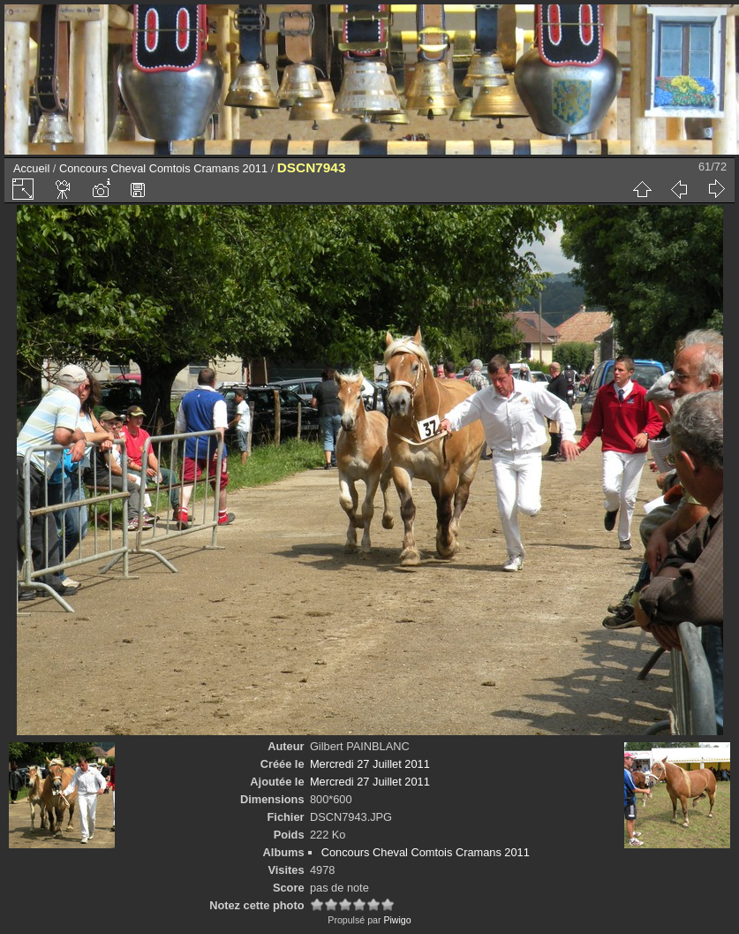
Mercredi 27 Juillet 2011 (370, 764)
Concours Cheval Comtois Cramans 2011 (163, 168)
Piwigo (397, 920)
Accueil (31, 168)
